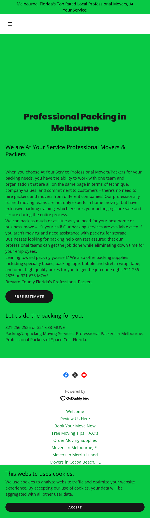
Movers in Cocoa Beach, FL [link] (75, 462)
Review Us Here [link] (75, 418)
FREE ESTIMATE (29, 296)
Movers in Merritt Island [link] (75, 454)
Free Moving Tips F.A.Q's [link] (75, 433)
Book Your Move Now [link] (75, 426)
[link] (65, 375)
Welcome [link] (75, 411)
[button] (15, 23)
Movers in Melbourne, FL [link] (75, 447)
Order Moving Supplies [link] (75, 440)
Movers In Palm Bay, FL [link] (75, 469)
